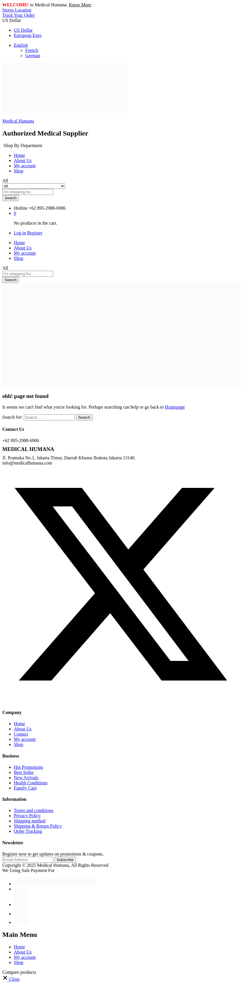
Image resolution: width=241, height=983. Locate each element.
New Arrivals (26, 777)
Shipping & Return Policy (38, 826)
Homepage (175, 407)
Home (19, 155)
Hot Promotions (28, 767)
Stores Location (16, 9)
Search (11, 198)
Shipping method (29, 820)
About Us (23, 160)
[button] (11, 979)
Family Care (25, 787)
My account (25, 165)
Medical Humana (18, 121)
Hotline (21, 208)
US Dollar (23, 30)
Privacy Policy (27, 815)
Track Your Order (18, 15)
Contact (21, 734)
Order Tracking (28, 831)
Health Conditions (30, 782)
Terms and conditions (33, 810)
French (31, 50)
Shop (18, 170)
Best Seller (24, 772)
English (21, 45)
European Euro (27, 35)
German (32, 55)
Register (34, 232)
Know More (80, 4)
